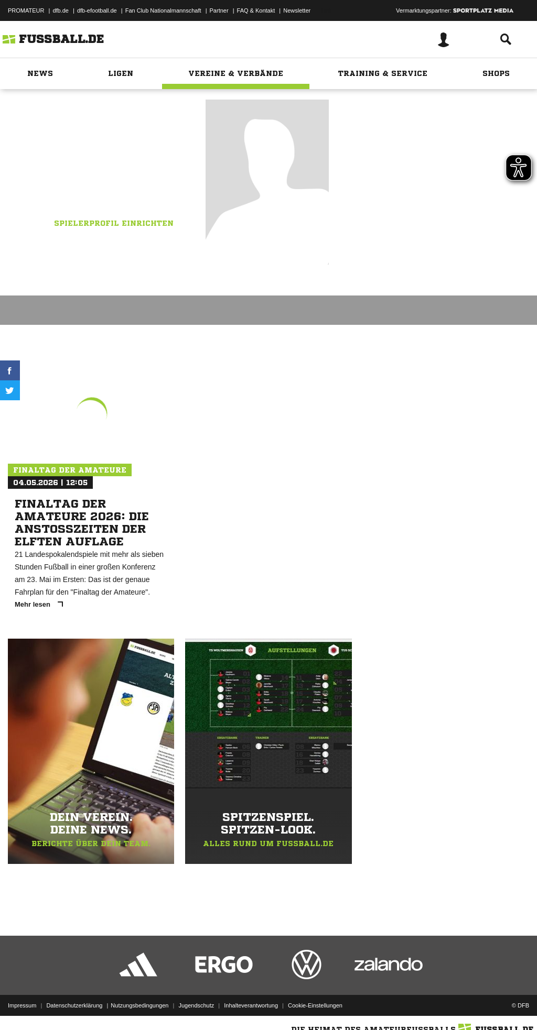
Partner (219, 10)
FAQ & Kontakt (256, 10)
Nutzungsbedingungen (139, 1005)
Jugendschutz (196, 1005)
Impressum (22, 1005)
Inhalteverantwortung (251, 1005)
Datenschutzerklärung (74, 1005)
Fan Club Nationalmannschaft (163, 10)
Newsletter (296, 10)
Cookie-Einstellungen (315, 1005)
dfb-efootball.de (97, 10)
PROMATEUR (26, 10)
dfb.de (60, 10)
